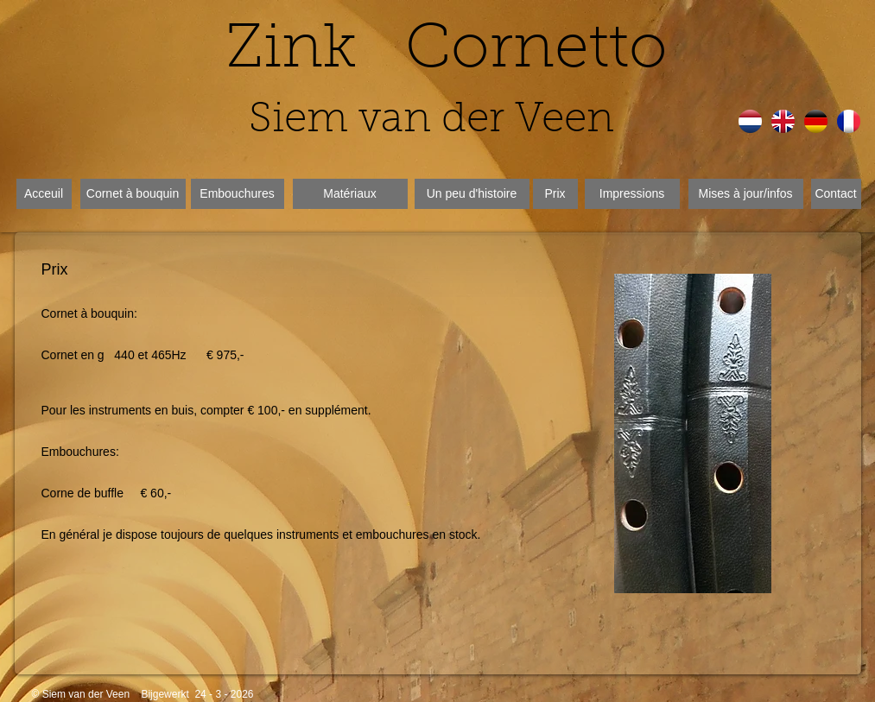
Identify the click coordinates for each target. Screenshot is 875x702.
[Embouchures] (237, 194)
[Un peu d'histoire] (472, 194)
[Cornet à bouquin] (133, 194)
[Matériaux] (350, 194)
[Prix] (555, 194)
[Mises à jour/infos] (745, 194)
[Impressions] (632, 194)
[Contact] (836, 194)
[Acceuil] (44, 194)
